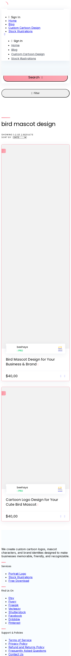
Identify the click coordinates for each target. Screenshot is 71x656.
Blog (11, 24)
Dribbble (14, 619)
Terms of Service (20, 640)
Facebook (15, 615)
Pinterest (14, 623)
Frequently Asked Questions (27, 650)
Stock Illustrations (20, 31)
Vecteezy (14, 608)
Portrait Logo (17, 573)
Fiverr (12, 601)
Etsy (11, 598)
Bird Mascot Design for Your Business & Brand (30, 362)
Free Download (18, 581)
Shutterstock (17, 612)
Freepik (13, 605)
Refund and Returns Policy (26, 647)
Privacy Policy (17, 643)
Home (12, 20)
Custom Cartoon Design (24, 28)
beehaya (22, 347)
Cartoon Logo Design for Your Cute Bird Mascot (32, 502)
